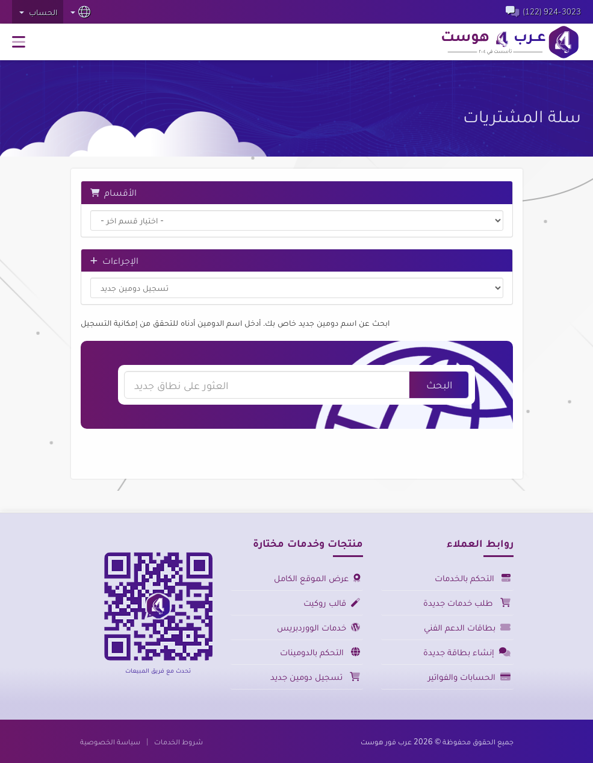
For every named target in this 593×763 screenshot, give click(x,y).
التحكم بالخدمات (473, 578)
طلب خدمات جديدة (467, 602)
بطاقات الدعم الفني (467, 627)
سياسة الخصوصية (110, 741)
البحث (439, 384)
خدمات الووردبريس (318, 627)
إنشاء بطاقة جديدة (467, 652)
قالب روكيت (331, 602)
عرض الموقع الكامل (317, 578)
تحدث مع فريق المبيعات (158, 670)
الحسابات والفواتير (469, 676)
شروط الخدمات (178, 741)
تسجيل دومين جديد (315, 676)
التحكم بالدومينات (320, 652)
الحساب (38, 12)
